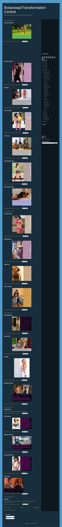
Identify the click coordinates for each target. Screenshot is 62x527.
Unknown (45, 137)
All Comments (9, 518)
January (45, 119)
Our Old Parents (8, 22)
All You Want (7, 110)
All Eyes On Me (8, 61)
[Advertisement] (22, 51)
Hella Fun (7, 264)
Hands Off (7, 336)
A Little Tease (8, 213)
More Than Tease (9, 187)
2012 (44, 121)
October (45, 73)
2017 (44, 63)
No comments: (18, 107)
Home (22, 507)
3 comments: (18, 504)
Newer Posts (7, 507)
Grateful (6, 87)
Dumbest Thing (8, 383)
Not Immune (7, 416)
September (46, 75)
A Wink (6, 356)
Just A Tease (7, 286)
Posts (7, 516)
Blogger (35, 523)
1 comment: (18, 261)
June (45, 112)
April (45, 115)
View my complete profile (46, 139)
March (45, 116)
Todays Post (7, 409)
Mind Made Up (8, 315)
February (46, 118)
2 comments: (18, 158)
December (46, 70)
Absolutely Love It (9, 161)
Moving (6, 499)
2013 (44, 69)
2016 (44, 64)
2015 (44, 66)
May (45, 113)
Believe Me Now (8, 434)
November (46, 72)
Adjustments (7, 239)
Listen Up (7, 135)
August (45, 76)
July (45, 110)
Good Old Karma (9, 455)
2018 (44, 61)
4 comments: (18, 41)
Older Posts (36, 507)
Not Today (7, 476)
